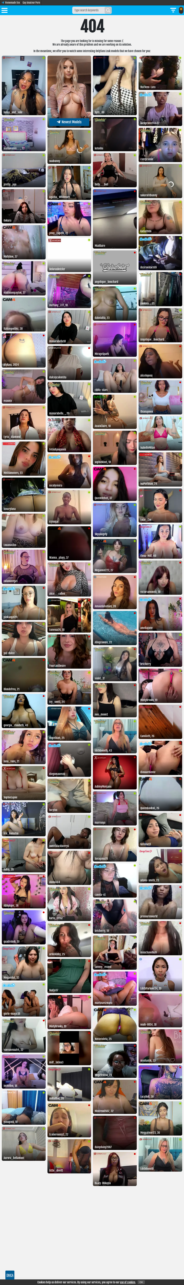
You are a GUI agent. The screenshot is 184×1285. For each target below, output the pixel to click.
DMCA (9, 1275)
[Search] (108, 10)
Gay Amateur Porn (31, 2)
